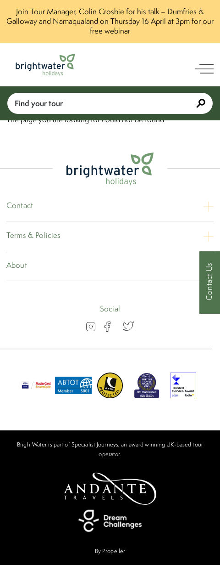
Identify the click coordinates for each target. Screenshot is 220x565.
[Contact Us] (209, 282)
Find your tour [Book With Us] (110, 103)
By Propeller (110, 551)
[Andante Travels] (110, 489)
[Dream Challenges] (110, 521)
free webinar (110, 31)
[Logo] (45, 65)
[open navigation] (204, 69)
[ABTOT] (73, 395)
